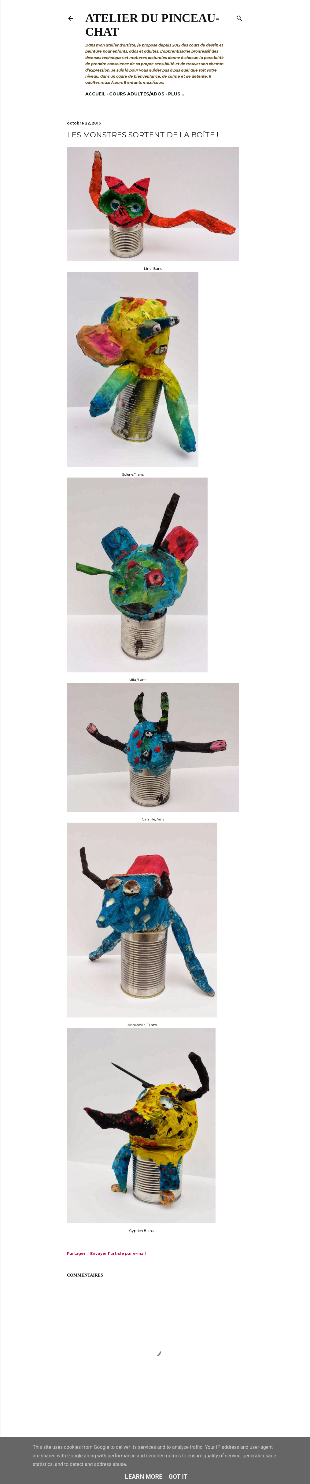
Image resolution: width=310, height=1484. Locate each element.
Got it (178, 1476)
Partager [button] (76, 1253)
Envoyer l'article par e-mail (118, 1253)
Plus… (176, 94)
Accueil (95, 94)
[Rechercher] (239, 17)
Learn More (144, 1476)
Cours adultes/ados (136, 94)
